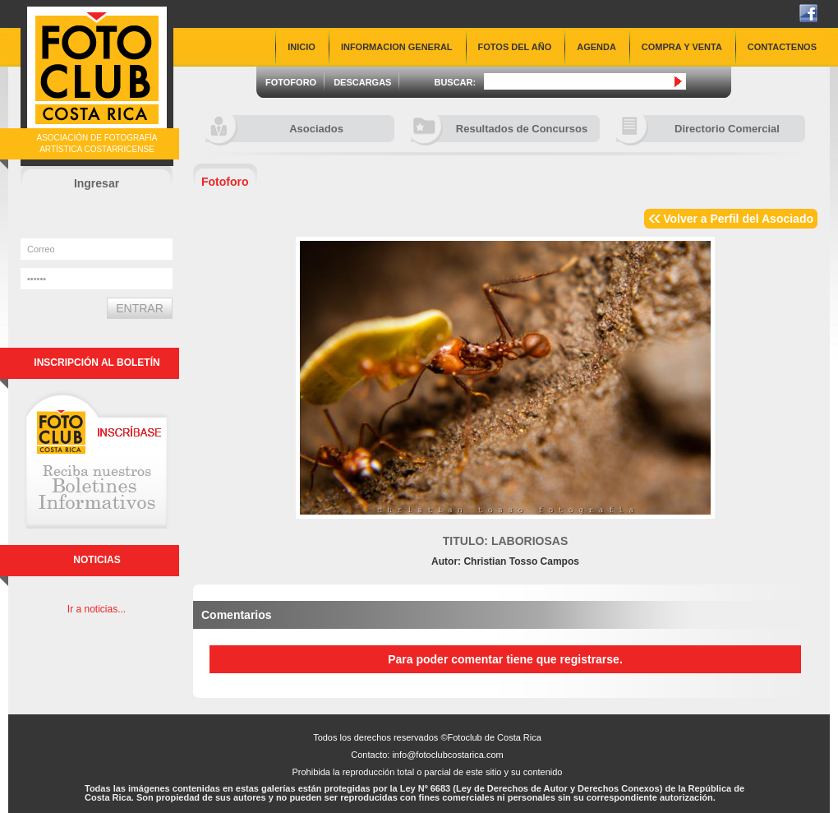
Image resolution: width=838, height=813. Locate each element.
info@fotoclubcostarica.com (447, 755)
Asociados (274, 128)
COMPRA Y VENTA (682, 47)
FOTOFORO (290, 82)
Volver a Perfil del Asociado (738, 218)
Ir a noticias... (96, 609)
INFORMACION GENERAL (397, 47)
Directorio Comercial (698, 128)
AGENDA (596, 47)
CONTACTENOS (782, 47)
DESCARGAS (362, 82)
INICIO (301, 47)
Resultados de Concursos (499, 128)
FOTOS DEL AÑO (515, 47)
